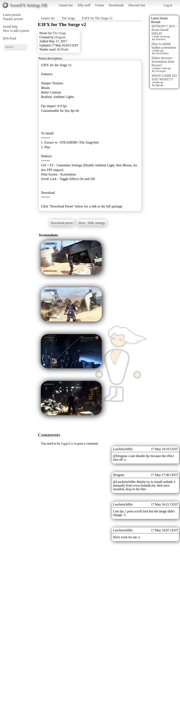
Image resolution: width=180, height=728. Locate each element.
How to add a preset (16, 30)
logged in (67, 443)
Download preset (62, 223)
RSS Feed (9, 38)
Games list (66, 5)
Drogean (60, 37)
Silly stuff (84, 5)
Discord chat (136, 5)
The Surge (68, 18)
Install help (10, 26)
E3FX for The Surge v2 (97, 18)
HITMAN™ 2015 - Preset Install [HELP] (164, 29)
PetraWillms (161, 53)
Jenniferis (160, 39)
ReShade (62, 49)
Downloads (116, 5)
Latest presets (12, 14)
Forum (99, 5)
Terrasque (160, 70)
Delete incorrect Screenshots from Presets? (163, 61)
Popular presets (13, 19)
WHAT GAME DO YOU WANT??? (164, 77)
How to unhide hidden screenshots (164, 45)
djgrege (159, 85)
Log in (168, 5)
